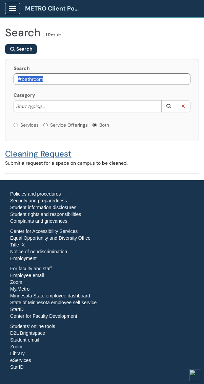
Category (24, 95)
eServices (20, 360)
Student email (24, 340)
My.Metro (19, 289)
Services (26, 125)
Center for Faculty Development (43, 316)
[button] (168, 106)
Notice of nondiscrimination (38, 251)
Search (22, 68)
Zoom (16, 282)
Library (17, 353)
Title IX (17, 245)
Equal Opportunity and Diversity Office (50, 238)
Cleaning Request (38, 153)
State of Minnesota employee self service (53, 302)
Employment (23, 258)
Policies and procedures (35, 194)
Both (101, 125)
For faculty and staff (31, 268)
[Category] (48, 106)
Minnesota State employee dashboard (50, 295)
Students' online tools (32, 326)
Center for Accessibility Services (44, 231)
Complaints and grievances (38, 221)
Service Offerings (65, 125)
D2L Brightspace (27, 333)
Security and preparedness (38, 200)
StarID (17, 309)
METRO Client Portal (54, 8)
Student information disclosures (43, 207)
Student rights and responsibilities (45, 214)
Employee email (27, 275)
